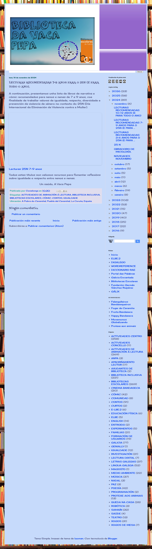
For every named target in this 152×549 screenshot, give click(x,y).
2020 (117, 213)
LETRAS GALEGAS (123, 461)
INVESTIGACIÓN (121, 454)
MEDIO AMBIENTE (123, 473)
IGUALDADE (70, 198)
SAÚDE (116, 513)
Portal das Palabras (123, 273)
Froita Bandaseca (121, 312)
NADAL (115, 480)
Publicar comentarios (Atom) (45, 226)
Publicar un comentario (26, 214)
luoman (78, 538)
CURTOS (116, 405)
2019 (116, 217)
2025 (116, 95)
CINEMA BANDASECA (125, 388)
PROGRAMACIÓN (122, 492)
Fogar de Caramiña (122, 308)
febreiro (120, 190)
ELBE (114, 417)
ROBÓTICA (118, 506)
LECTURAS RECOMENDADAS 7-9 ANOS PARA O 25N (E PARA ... (128, 124)
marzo (119, 186)
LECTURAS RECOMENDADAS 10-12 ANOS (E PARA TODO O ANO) (127, 111)
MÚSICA (116, 476)
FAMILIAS (117, 432)
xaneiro (119, 194)
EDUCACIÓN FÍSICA (124, 413)
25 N (117, 144)
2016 (116, 230)
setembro (121, 168)
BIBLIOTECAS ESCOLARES (25, 198)
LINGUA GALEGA (122, 465)
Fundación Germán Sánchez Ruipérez (123, 286)
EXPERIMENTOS (121, 428)
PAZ (113, 484)
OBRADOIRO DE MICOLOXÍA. (124, 150)
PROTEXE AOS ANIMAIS (127, 495)
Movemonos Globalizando (119, 321)
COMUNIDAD (119, 398)
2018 (116, 221)
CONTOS (57, 198)
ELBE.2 (115, 258)
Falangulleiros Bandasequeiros (121, 303)
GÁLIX (115, 291)
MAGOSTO (118, 469)
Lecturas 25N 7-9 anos (25, 168)
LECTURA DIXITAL (123, 457)
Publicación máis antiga (86, 220)
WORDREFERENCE (123, 266)
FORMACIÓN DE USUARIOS (121, 437)
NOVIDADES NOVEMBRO (122, 157)
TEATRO (116, 517)
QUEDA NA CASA (122, 502)
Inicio (56, 220)
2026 (116, 91)
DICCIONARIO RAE (123, 269)
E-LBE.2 (116, 409)
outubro (120, 164)
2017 (116, 226)
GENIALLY (117, 446)
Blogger (112, 538)
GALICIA (116, 442)
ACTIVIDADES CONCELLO (120, 344)
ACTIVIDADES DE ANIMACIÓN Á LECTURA (46, 194)
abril (118, 181)
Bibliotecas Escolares (124, 281)
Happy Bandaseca (122, 315)
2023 (116, 200)
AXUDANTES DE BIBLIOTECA (122, 370)
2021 (116, 208)
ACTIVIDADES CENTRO (126, 336)
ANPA (114, 358)
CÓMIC (46, 198)
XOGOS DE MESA (123, 525)
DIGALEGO (118, 262)
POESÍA (116, 488)
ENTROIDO (118, 424)
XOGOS (116, 521)
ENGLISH (117, 421)
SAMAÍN (116, 509)
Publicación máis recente (25, 220)
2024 (116, 100)
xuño (118, 173)
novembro (121, 103)
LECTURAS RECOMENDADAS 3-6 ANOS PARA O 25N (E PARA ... (127, 136)
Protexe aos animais (123, 326)
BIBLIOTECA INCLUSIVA (86, 194)
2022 (116, 204)
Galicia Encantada (122, 277)
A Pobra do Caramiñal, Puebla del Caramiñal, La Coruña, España (57, 201)
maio (118, 177)
